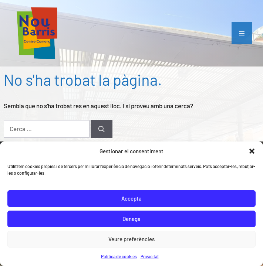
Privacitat (150, 256)
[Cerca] (101, 129)
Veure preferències (131, 239)
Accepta (131, 198)
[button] (252, 151)
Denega (131, 218)
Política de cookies (119, 256)
